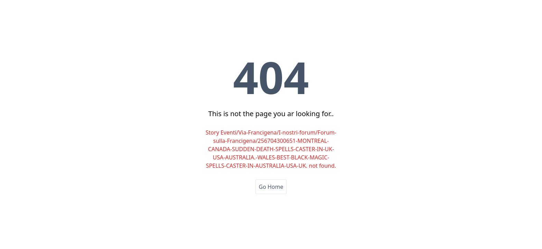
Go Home (271, 187)
